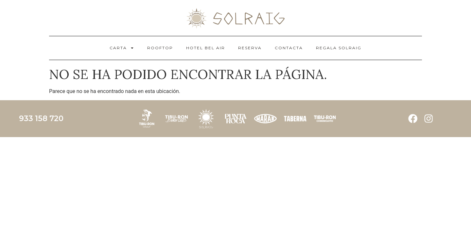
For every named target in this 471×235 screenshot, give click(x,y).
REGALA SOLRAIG (338, 47)
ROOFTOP (160, 47)
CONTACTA (289, 47)
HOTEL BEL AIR (205, 47)
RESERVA (250, 47)
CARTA (122, 48)
